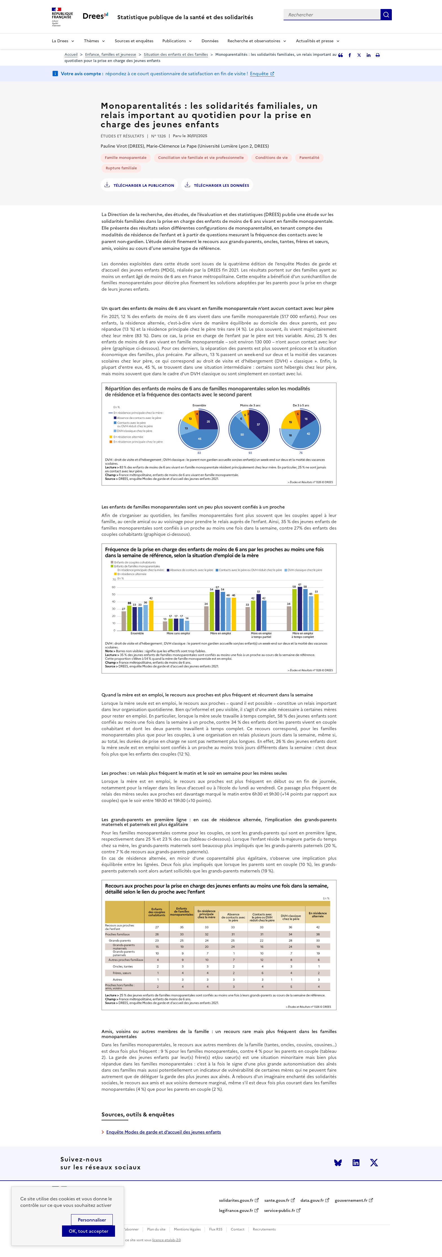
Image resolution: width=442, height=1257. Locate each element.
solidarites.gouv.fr (236, 1200)
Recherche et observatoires (253, 41)
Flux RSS (215, 1229)
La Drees (60, 41)
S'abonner (130, 1229)
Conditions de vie (271, 157)
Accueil (71, 54)
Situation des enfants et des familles (176, 54)
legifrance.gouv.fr (236, 1211)
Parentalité (309, 157)
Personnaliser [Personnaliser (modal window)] (92, 1219)
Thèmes (91, 41)
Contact (237, 1229)
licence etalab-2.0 (166, 1240)
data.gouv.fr (312, 1200)
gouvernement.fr (351, 1200)
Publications (174, 41)
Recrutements (264, 1229)
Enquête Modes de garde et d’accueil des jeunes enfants (163, 1132)
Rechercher (386, 14)
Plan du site (156, 1229)
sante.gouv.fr (276, 1200)
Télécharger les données (221, 185)
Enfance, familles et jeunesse (110, 54)
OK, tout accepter (88, 1231)
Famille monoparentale (126, 157)
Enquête (259, 73)
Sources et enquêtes (134, 41)
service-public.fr (279, 1211)
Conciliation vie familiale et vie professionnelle (201, 157)
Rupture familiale (121, 168)
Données (210, 41)
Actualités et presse (314, 41)
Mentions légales (187, 1229)
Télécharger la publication (143, 185)
